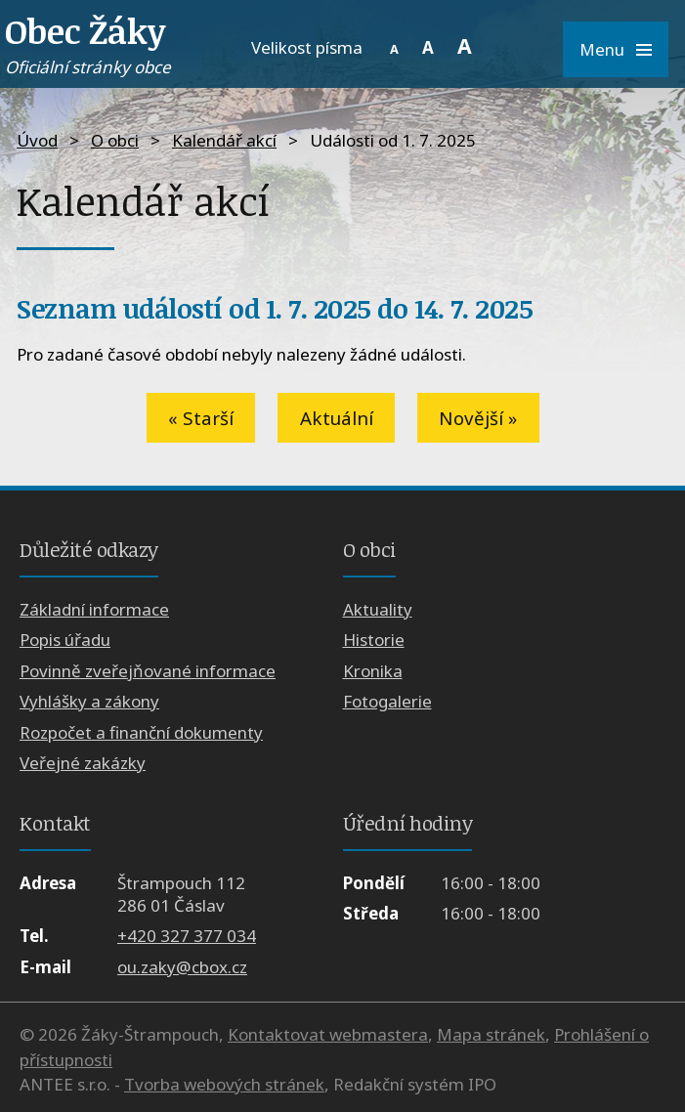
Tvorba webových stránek (224, 1084)
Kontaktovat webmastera (328, 1034)
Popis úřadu (65, 639)
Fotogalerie (387, 701)
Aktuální (336, 418)
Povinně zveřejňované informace (148, 671)
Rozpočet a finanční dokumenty (141, 732)
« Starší (201, 418)
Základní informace (94, 609)
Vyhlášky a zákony (89, 701)
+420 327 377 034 (186, 935)
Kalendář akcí (224, 140)
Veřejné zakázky (83, 762)
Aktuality (377, 609)
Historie (374, 639)
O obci (115, 140)
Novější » (478, 418)
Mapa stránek (491, 1034)
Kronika (373, 671)
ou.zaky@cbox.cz (182, 967)
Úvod (37, 140)
